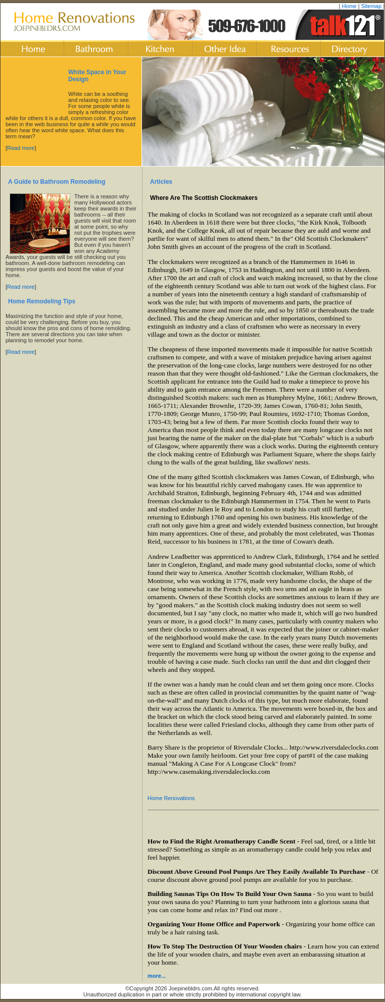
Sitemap (371, 6)
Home (349, 6)
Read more (20, 148)
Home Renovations (171, 798)
